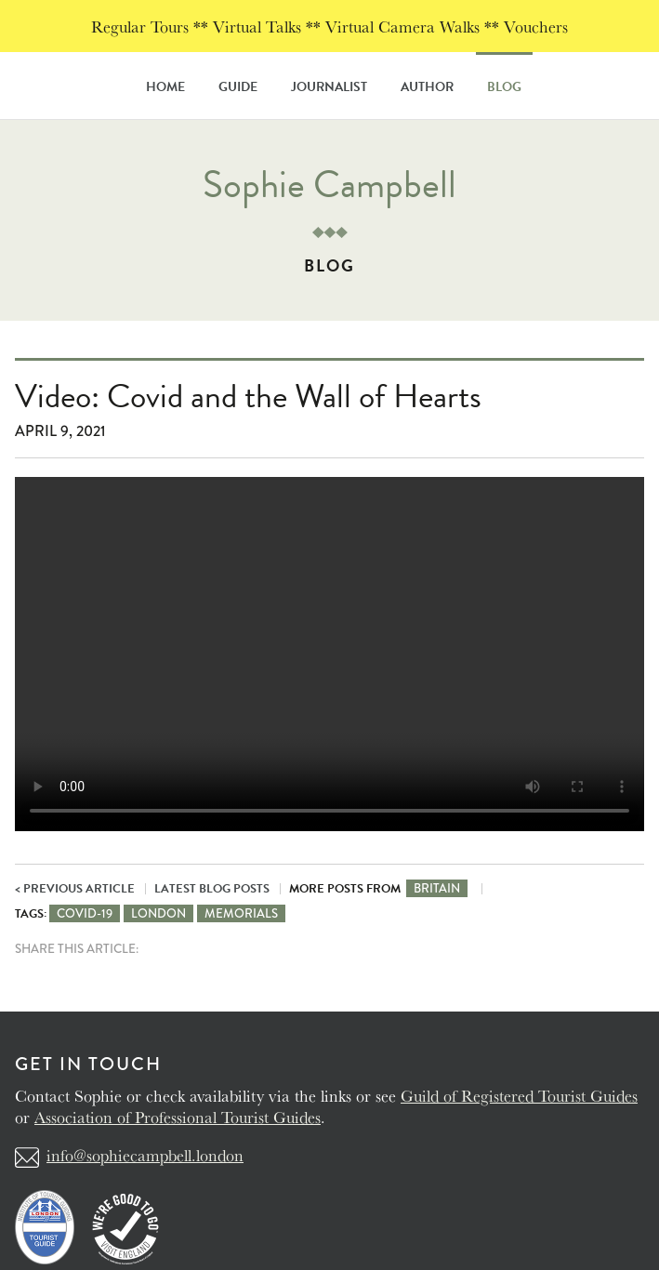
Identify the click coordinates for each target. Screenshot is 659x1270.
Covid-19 (84, 913)
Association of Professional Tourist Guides (177, 1117)
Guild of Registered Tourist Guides (519, 1095)
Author (427, 87)
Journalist (329, 87)
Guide (237, 87)
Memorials (241, 913)
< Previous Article (75, 889)
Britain (437, 888)
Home (165, 87)
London (158, 913)
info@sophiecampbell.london (145, 1155)
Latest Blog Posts (212, 889)
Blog (504, 87)
